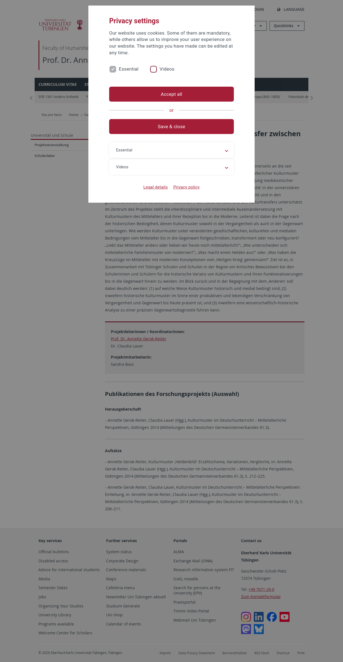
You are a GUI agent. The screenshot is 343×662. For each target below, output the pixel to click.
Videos (167, 69)
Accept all (171, 94)
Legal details (156, 187)
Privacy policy (186, 187)
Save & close (171, 126)
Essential (129, 69)
